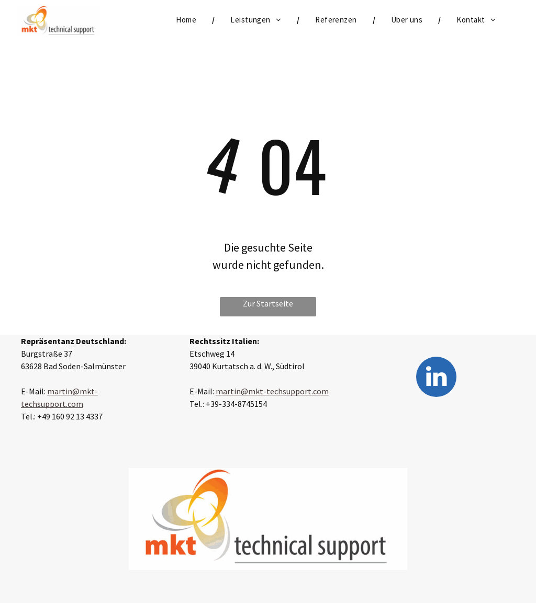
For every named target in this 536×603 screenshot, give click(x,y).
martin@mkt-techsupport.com (272, 391)
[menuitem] (187, 20)
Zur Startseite (268, 303)
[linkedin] (436, 378)
